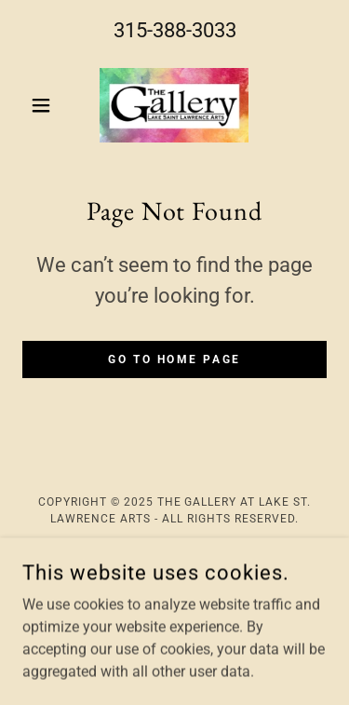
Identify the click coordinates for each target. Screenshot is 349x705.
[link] (174, 105)
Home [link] (175, 562)
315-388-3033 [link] (175, 30)
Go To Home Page (174, 359)
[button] (45, 105)
